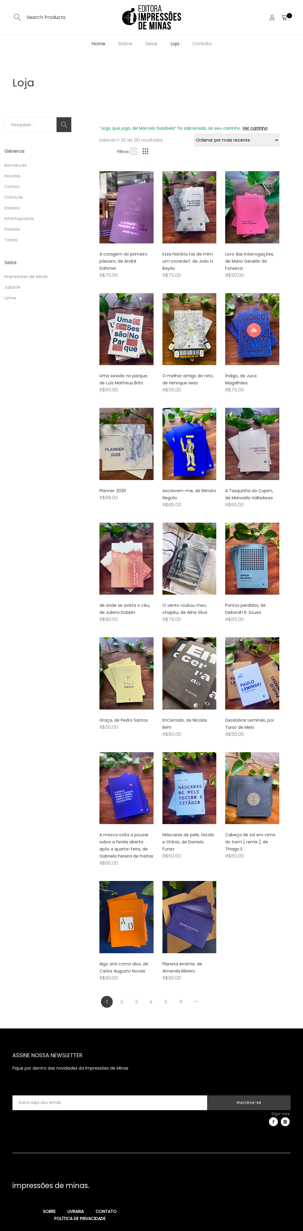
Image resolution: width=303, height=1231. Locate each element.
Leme (10, 298)
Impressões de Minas (26, 277)
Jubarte (12, 287)
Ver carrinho (254, 128)
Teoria (10, 240)
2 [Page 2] (121, 1002)
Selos (151, 43)
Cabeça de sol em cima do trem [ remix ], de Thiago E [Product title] (250, 842)
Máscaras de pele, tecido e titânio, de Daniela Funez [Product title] (188, 842)
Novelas (12, 176)
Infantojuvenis (19, 219)
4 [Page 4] (151, 1002)
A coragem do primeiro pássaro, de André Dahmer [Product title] (123, 261)
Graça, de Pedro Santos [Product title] (123, 720)
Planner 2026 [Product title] (112, 491)
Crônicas (13, 197)
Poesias (12, 229)
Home (98, 43)
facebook (273, 1121)
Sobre (125, 43)
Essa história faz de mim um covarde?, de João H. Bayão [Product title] (188, 261)
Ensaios (12, 208)
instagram (285, 1121)
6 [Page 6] (181, 1002)
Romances (15, 165)
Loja (174, 43)
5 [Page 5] (166, 1002)
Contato (202, 43)
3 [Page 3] (136, 1002)
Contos (12, 187)
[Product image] (126, 207)
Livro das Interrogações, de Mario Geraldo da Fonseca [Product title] (249, 261)
